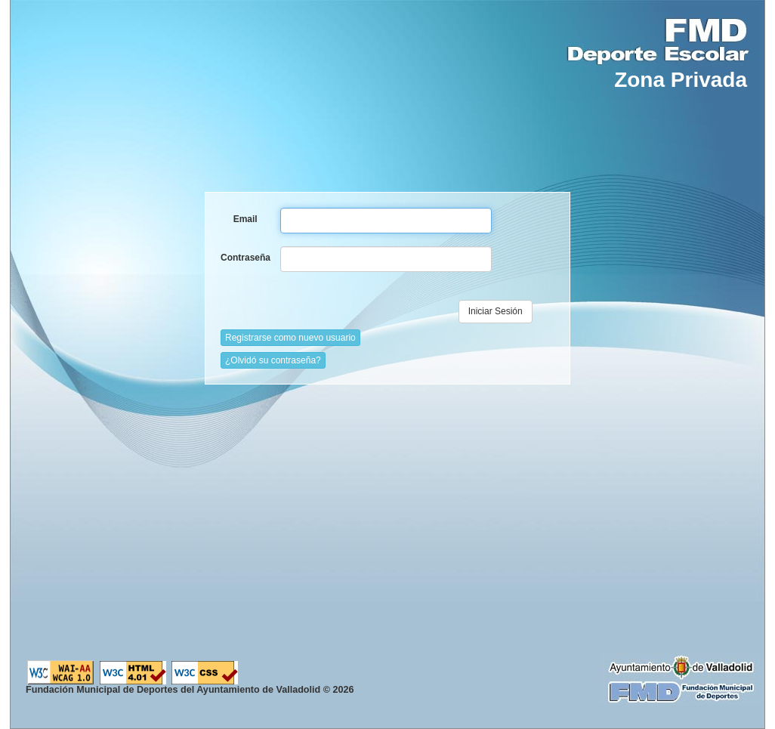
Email (245, 219)
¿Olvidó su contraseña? (273, 360)
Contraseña (245, 257)
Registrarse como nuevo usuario (290, 337)
